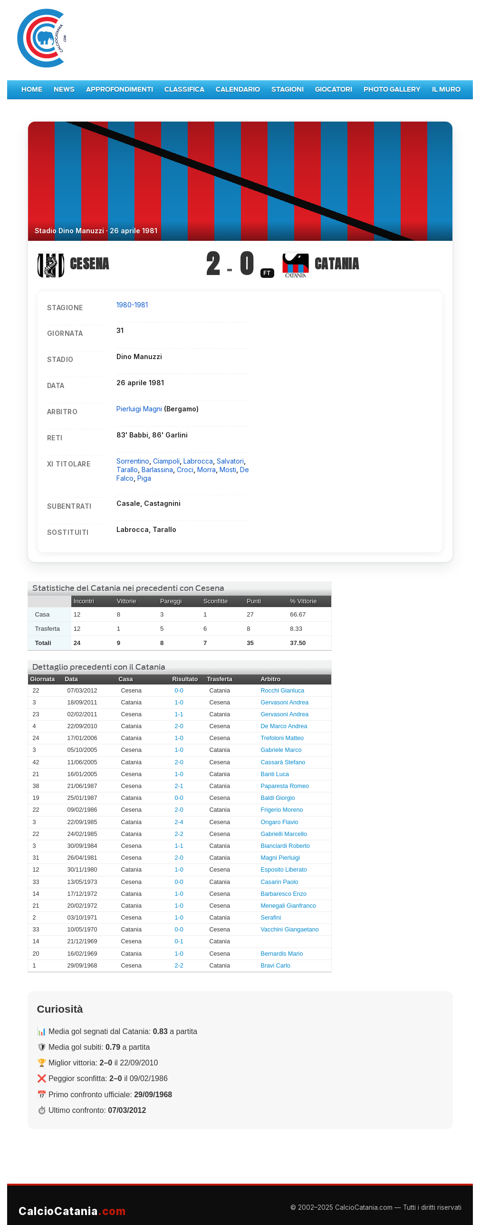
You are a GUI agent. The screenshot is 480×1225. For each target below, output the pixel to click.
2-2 (179, 834)
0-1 (179, 941)
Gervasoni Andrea (285, 702)
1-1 (179, 714)
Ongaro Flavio (279, 822)
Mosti (228, 469)
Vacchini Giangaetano (290, 929)
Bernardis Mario (282, 953)
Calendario (238, 89)
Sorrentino (132, 461)
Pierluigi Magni (140, 409)
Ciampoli (166, 461)
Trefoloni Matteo (282, 738)
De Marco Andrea (284, 726)
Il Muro (446, 89)
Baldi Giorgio (278, 798)
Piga (144, 478)
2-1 (179, 786)
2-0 (179, 726)
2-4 (179, 822)
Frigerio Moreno (282, 810)
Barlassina (157, 469)
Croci (185, 469)
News (64, 89)
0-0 (179, 690)
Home (31, 89)
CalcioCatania (72, 1211)
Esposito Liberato (284, 869)
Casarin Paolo (279, 882)
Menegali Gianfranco (288, 905)
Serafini (271, 917)
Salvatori (230, 461)
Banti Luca (275, 774)
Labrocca (198, 461)
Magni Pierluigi (280, 858)
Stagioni (287, 89)
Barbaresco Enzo (284, 894)
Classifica (184, 89)
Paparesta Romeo (285, 786)
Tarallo (127, 469)
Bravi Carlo (275, 965)
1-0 (179, 702)
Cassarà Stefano (283, 762)
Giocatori (333, 89)
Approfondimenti (119, 89)
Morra (206, 469)
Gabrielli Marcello (284, 834)
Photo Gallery (392, 89)
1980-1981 (132, 305)
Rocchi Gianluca (283, 690)
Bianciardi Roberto (285, 846)
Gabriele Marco (281, 750)
